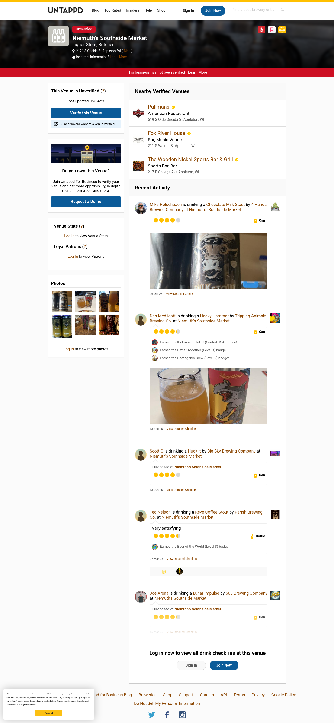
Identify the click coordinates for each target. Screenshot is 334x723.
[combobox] (259, 10)
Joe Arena (159, 593)
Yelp (261, 29)
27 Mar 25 (156, 558)
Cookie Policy (283, 695)
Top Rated (112, 10)
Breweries (147, 695)
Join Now (213, 10)
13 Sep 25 (156, 428)
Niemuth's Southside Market (215, 209)
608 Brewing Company (246, 593)
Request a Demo (86, 201)
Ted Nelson (160, 512)
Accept (49, 713)
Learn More (118, 57)
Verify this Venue (86, 113)
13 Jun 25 (156, 490)
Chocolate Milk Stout (225, 204)
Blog (95, 10)
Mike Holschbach (166, 204)
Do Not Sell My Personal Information (167, 703)
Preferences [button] (30, 704)
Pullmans (159, 107)
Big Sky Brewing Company (231, 451)
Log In (69, 236)
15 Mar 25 (156, 632)
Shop (161, 10)
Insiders (132, 10)
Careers (207, 695)
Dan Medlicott (163, 315)
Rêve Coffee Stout (211, 512)
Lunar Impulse (206, 593)
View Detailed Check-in (181, 294)
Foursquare (272, 29)
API (224, 695)
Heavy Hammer (214, 315)
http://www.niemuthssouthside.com (282, 29)
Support (186, 695)
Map (127, 51)
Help (148, 10)
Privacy (258, 695)
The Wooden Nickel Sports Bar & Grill (191, 159)
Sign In (188, 10)
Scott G (156, 451)
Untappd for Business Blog (108, 695)
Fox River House (167, 133)
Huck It (194, 451)
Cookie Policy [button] (49, 701)
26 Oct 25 (156, 294)
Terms (239, 695)
